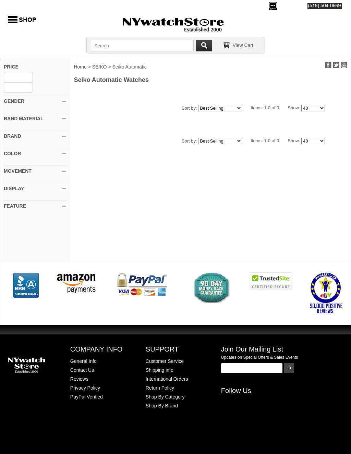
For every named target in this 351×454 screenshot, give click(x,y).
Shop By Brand (162, 405)
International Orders (167, 379)
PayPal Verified (86, 397)
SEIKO (99, 67)
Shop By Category (165, 397)
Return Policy (160, 388)
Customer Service (165, 361)
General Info (83, 361)
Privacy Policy (85, 388)
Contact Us (82, 370)
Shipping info (159, 370)
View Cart (243, 45)
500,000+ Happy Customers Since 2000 (47, 5)
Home (80, 67)
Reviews (79, 379)
